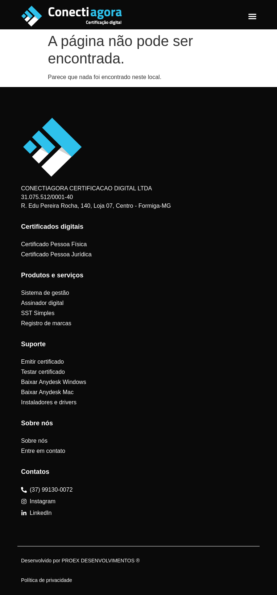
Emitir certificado (42, 362)
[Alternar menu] (252, 16)
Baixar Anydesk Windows (53, 382)
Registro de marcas (46, 323)
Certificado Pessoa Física (54, 244)
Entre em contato (43, 451)
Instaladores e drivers (49, 402)
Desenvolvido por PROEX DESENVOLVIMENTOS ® (80, 560)
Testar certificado (43, 372)
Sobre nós (34, 441)
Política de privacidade (46, 580)
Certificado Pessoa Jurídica (56, 254)
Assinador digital (42, 303)
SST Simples (37, 313)
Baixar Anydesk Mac (47, 392)
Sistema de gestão (45, 293)
